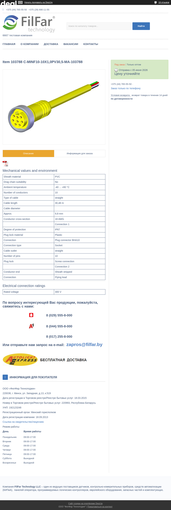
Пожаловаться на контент (99, 506)
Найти (141, 26)
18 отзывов (163, 2)
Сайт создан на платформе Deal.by (85, 503)
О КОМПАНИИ (30, 44)
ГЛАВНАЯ (9, 44)
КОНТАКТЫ (90, 44)
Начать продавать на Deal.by (38, 2)
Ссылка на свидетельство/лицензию (23, 421)
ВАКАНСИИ (71, 44)
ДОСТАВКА (51, 44)
